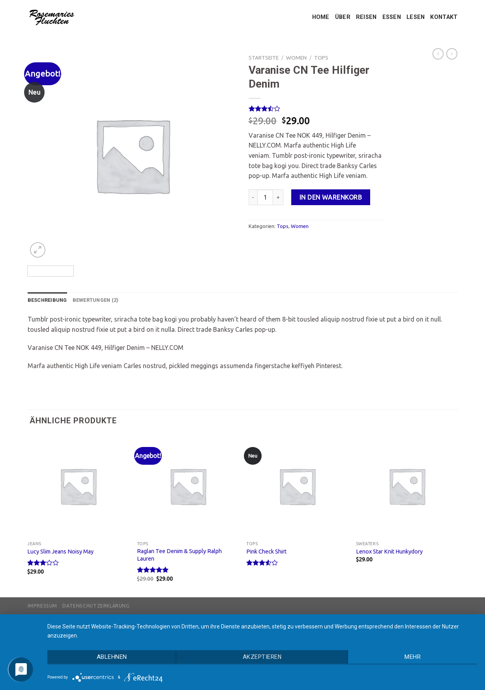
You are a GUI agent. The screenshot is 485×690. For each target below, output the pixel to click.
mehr (412, 656)
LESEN (415, 17)
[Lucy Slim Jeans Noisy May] (78, 486)
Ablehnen (112, 656)
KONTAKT (443, 17)
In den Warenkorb (331, 197)
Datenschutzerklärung (95, 605)
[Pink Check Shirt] (297, 486)
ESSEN (391, 17)
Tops (321, 57)
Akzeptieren (262, 656)
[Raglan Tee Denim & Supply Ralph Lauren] (188, 486)
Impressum (43, 605)
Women (296, 57)
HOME (321, 17)
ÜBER (342, 17)
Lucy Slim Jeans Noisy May (60, 551)
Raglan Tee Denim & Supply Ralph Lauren (179, 555)
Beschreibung (47, 300)
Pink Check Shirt (266, 551)
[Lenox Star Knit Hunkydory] (407, 486)
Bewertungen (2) (96, 300)
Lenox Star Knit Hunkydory (389, 551)
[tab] (47, 300)
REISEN (366, 17)
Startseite (264, 57)
